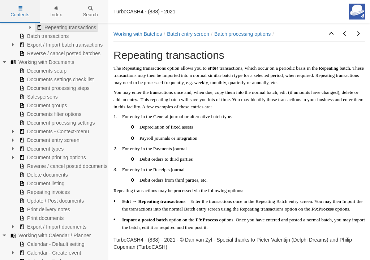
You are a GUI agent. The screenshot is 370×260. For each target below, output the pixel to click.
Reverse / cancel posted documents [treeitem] (63, 166)
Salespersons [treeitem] (38, 96)
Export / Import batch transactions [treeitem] (60, 44)
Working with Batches (137, 34)
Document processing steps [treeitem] (54, 88)
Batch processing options (242, 34)
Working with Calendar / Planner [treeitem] (50, 235)
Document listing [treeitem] (41, 183)
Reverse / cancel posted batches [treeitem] (59, 53)
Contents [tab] (19, 11)
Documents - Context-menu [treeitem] (53, 131)
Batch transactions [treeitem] (43, 36)
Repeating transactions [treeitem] (65, 27)
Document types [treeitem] (41, 148)
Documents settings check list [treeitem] (56, 79)
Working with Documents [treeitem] (41, 62)
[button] (331, 34)
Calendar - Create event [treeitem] (49, 252)
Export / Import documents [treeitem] (52, 226)
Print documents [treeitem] (41, 218)
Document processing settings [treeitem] (56, 122)
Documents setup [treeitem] (42, 70)
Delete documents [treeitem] (43, 174)
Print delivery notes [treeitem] (44, 209)
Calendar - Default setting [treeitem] (51, 244)
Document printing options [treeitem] (52, 157)
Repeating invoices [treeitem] (44, 192)
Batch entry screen (188, 34)
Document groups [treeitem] (42, 105)
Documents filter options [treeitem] (49, 114)
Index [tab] (56, 11)
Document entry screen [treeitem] (48, 140)
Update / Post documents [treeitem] (51, 200)
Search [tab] (90, 11)
